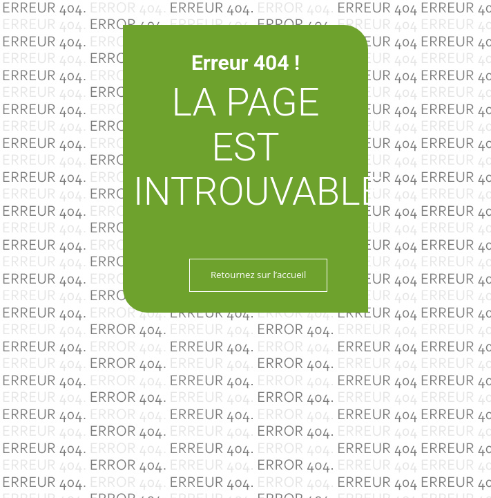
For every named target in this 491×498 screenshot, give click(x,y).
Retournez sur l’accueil (258, 274)
